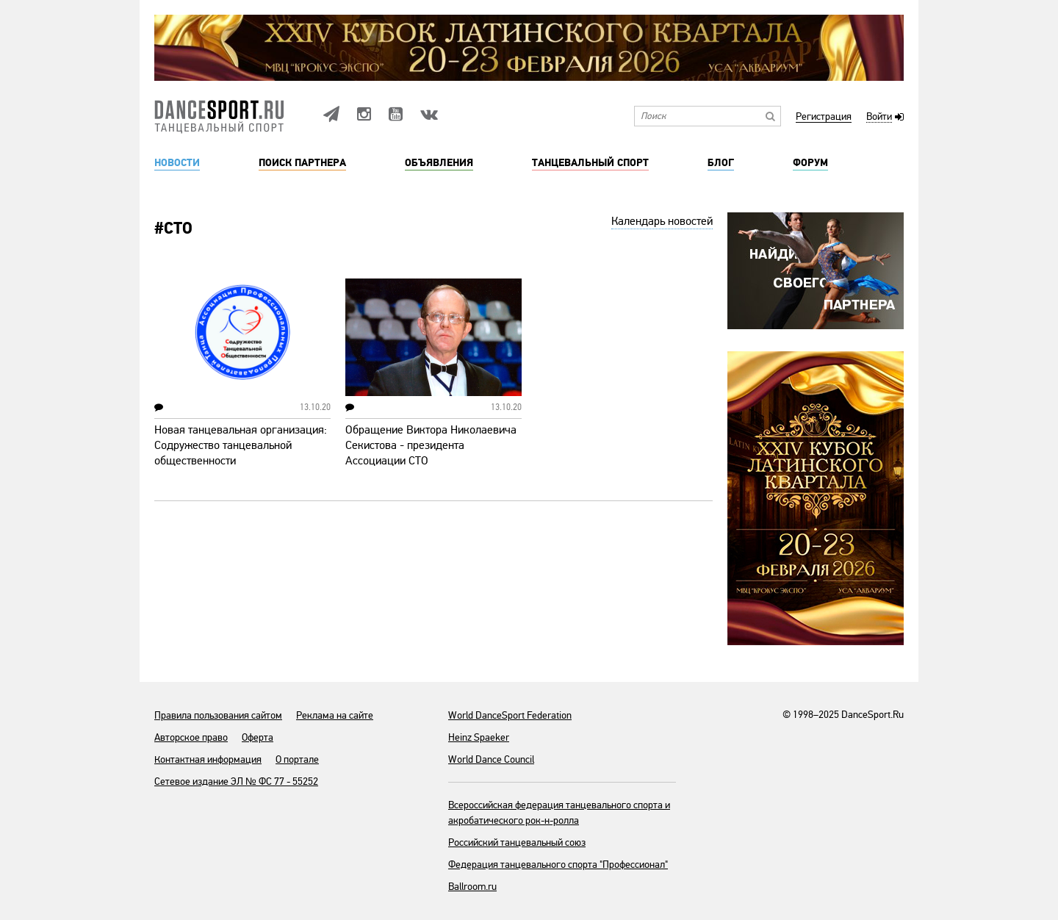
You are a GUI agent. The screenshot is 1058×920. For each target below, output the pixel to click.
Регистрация (824, 117)
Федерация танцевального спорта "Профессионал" (558, 864)
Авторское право (191, 737)
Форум (810, 163)
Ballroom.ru (472, 886)
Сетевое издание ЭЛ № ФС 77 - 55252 (236, 781)
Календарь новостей (662, 221)
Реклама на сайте (334, 715)
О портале (297, 759)
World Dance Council (491, 759)
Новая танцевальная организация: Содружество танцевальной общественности (240, 445)
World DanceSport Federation (510, 715)
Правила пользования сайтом (218, 715)
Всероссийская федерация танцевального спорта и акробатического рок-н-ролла (559, 813)
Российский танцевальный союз (517, 842)
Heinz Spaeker (478, 737)
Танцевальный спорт (590, 163)
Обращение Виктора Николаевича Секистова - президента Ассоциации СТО (431, 445)
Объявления (439, 163)
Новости (177, 163)
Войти (879, 117)
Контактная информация (208, 759)
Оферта (257, 737)
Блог (721, 163)
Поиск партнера (302, 163)
